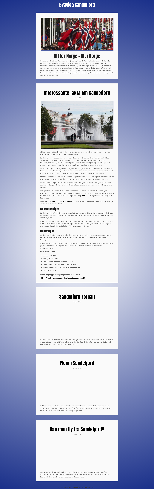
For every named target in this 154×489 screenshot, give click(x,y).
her (83, 195)
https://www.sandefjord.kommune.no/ (60, 201)
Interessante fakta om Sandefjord (77, 92)
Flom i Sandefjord (77, 363)
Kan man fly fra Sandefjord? (77, 429)
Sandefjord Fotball (77, 296)
